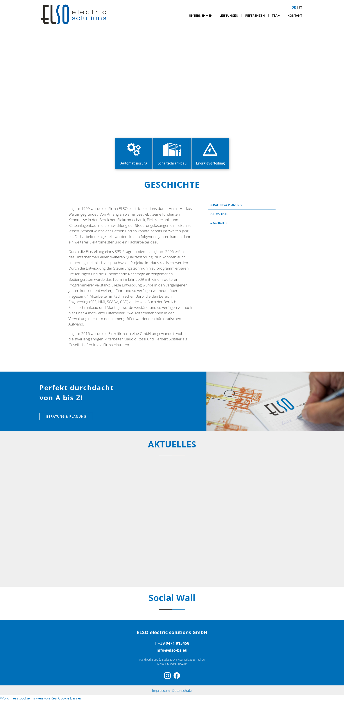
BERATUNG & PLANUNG (226, 205)
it (300, 7)
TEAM (276, 15)
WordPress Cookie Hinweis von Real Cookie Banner (41, 698)
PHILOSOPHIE (219, 214)
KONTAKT (294, 15)
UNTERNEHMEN (201, 15)
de (294, 7)
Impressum (161, 690)
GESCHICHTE (218, 223)
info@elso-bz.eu (171, 650)
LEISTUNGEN (229, 15)
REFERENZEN (255, 15)
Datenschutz (182, 690)
